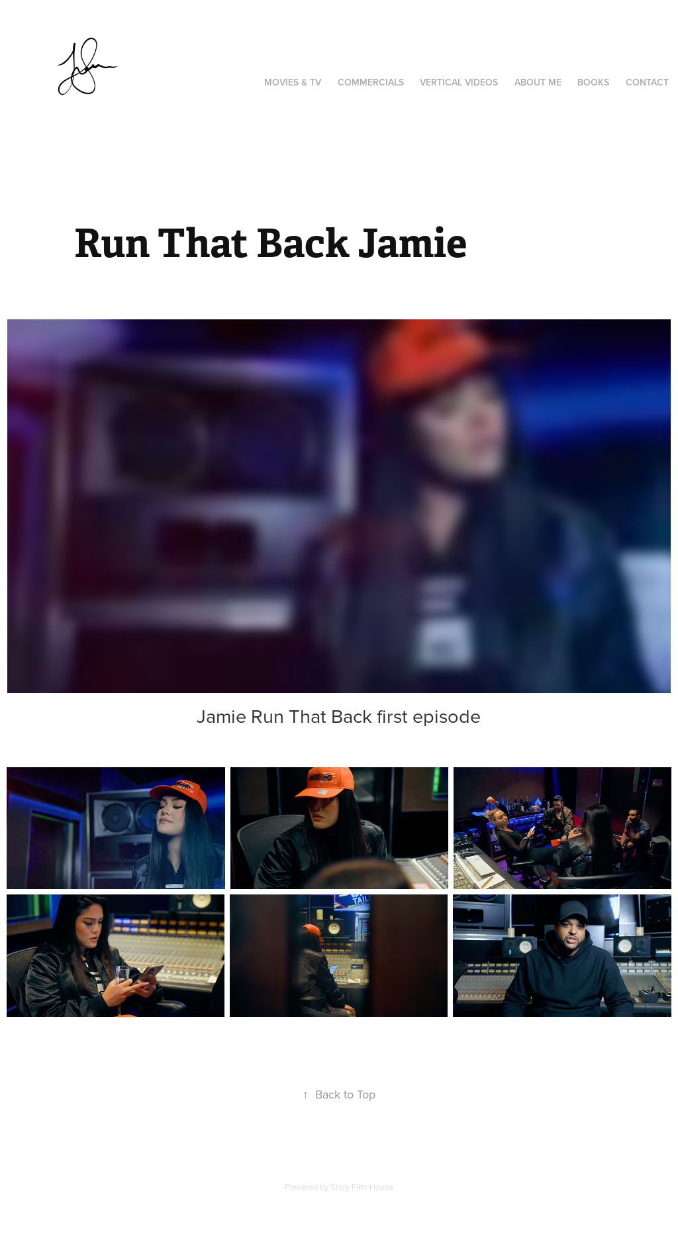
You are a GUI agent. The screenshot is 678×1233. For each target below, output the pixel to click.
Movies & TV (292, 82)
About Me (537, 82)
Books (593, 82)
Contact (647, 82)
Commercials (371, 82)
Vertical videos (459, 82)
